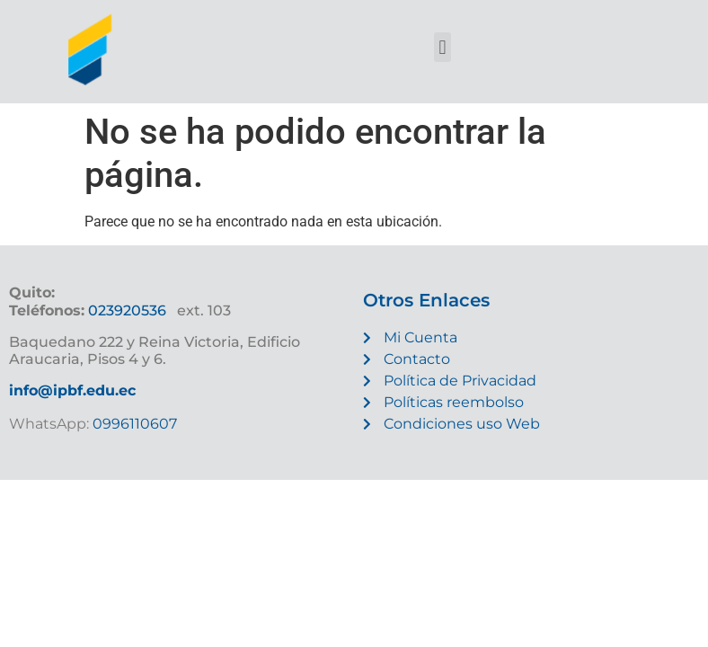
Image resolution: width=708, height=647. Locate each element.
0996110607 (133, 423)
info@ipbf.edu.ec (72, 390)
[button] (442, 47)
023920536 (127, 310)
